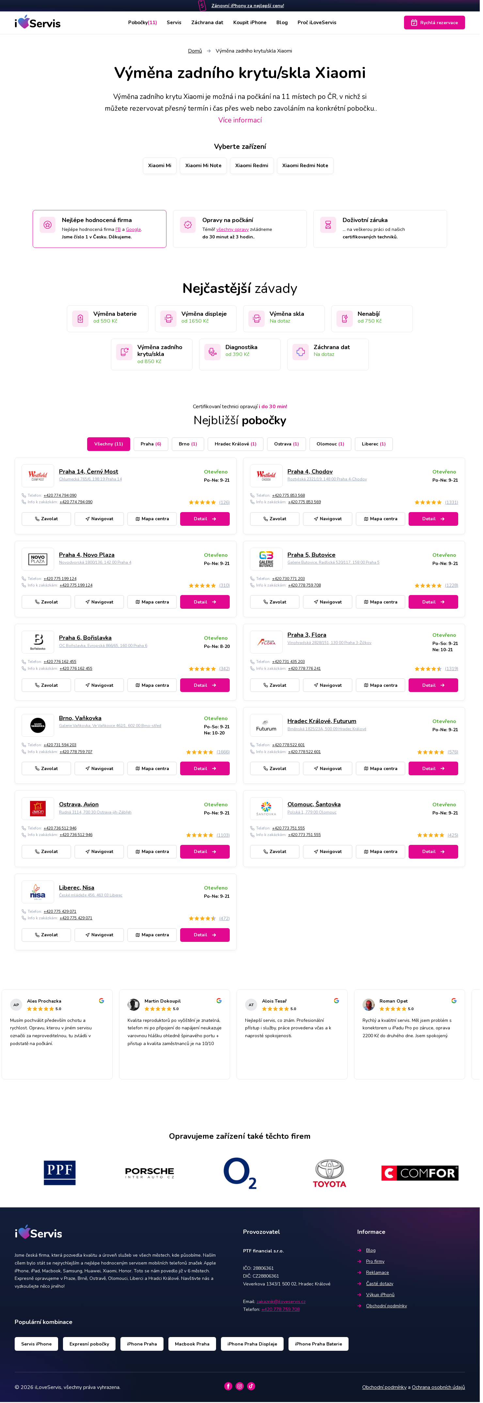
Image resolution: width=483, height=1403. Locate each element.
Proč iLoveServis (320, 22)
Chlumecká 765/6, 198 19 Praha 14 (90, 480)
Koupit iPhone (250, 22)
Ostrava (286, 445)
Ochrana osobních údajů (438, 1388)
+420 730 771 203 (288, 579)
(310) (224, 586)
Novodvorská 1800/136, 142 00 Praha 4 (95, 563)
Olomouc (330, 445)
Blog (284, 22)
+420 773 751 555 (288, 829)
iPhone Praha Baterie (318, 1345)
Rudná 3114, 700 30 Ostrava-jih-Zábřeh (95, 812)
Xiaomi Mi (152, 166)
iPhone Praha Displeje (252, 1345)
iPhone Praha (142, 1345)
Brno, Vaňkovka (80, 719)
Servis (173, 22)
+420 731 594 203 (60, 746)
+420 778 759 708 (304, 586)
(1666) (223, 753)
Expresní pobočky (89, 1345)
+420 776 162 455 (60, 662)
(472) (224, 919)
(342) (224, 670)
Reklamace (373, 1273)
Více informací (240, 120)
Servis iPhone (36, 1345)
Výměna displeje (204, 314)
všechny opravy (232, 230)
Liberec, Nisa (76, 889)
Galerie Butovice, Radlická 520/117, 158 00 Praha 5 (334, 563)
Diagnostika (241, 348)
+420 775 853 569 (304, 503)
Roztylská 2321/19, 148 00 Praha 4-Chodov (327, 480)
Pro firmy (370, 1262)
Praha (151, 445)
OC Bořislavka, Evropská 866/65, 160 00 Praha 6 (103, 646)
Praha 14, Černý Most (88, 472)
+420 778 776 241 (304, 669)
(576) (452, 753)
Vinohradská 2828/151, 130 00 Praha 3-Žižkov (329, 643)
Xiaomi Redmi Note (312, 166)
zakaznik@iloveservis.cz (281, 1302)
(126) (224, 503)
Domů (195, 51)
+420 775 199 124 (60, 579)
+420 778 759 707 (76, 752)
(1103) (223, 836)
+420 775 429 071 (60, 912)
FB (118, 230)
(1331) (451, 503)
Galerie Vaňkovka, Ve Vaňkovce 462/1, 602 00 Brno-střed (110, 726)
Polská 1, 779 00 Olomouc (312, 812)
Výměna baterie (115, 314)
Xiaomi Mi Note (200, 166)
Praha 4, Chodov (310, 472)
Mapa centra (152, 520)
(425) (452, 836)
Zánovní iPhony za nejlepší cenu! (247, 6)
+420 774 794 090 (60, 496)
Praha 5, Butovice (311, 555)
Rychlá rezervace (434, 22)
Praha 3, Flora (307, 636)
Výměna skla (287, 314)
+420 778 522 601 (288, 746)
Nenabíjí (369, 314)
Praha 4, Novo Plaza (87, 555)
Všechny (108, 445)
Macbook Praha (192, 1345)
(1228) (451, 586)
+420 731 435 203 (288, 662)
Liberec (374, 445)
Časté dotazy (375, 1284)
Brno (188, 445)
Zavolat (46, 520)
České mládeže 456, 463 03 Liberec (90, 896)
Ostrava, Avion (79, 805)
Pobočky (139, 22)
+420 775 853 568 (288, 496)
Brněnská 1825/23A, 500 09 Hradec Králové (327, 730)
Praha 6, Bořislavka (85, 639)
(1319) (451, 670)
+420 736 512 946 (60, 829)
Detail (205, 520)
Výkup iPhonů (376, 1295)
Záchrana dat (207, 22)
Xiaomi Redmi (253, 166)
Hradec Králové (236, 445)
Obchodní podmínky (382, 1306)
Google (133, 230)
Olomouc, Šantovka (314, 805)
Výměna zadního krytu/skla (159, 351)
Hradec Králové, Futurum (322, 722)
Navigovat (99, 520)
